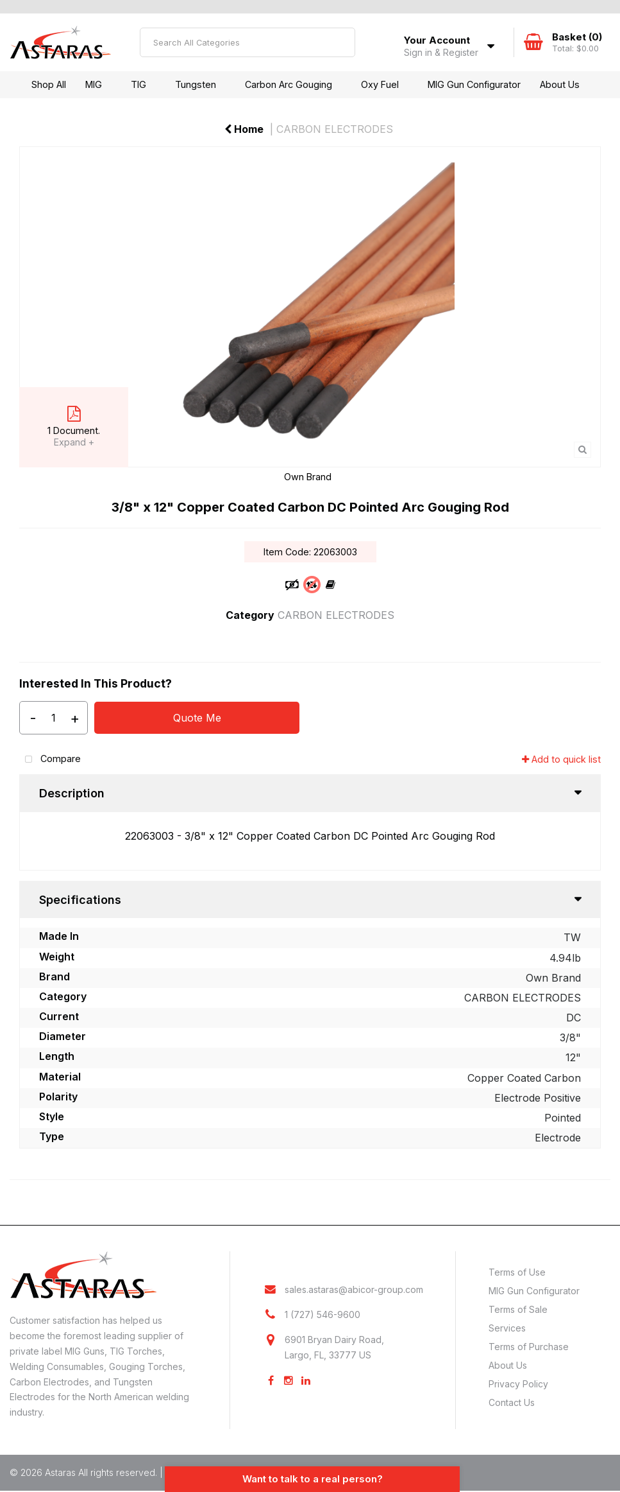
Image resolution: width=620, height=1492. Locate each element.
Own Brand (307, 476)
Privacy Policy (518, 1383)
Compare (50, 759)
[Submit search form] (340, 42)
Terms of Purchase (529, 1346)
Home (244, 129)
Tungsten (195, 84)
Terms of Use (517, 1272)
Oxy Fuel (380, 84)
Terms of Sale (518, 1309)
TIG (138, 84)
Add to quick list (561, 759)
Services (507, 1328)
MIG (93, 84)
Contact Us (512, 1402)
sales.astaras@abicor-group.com (354, 1290)
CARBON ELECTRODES (334, 129)
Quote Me (197, 717)
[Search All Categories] (247, 42)
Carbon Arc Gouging (288, 84)
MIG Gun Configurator (474, 84)
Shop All (48, 84)
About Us (560, 84)
